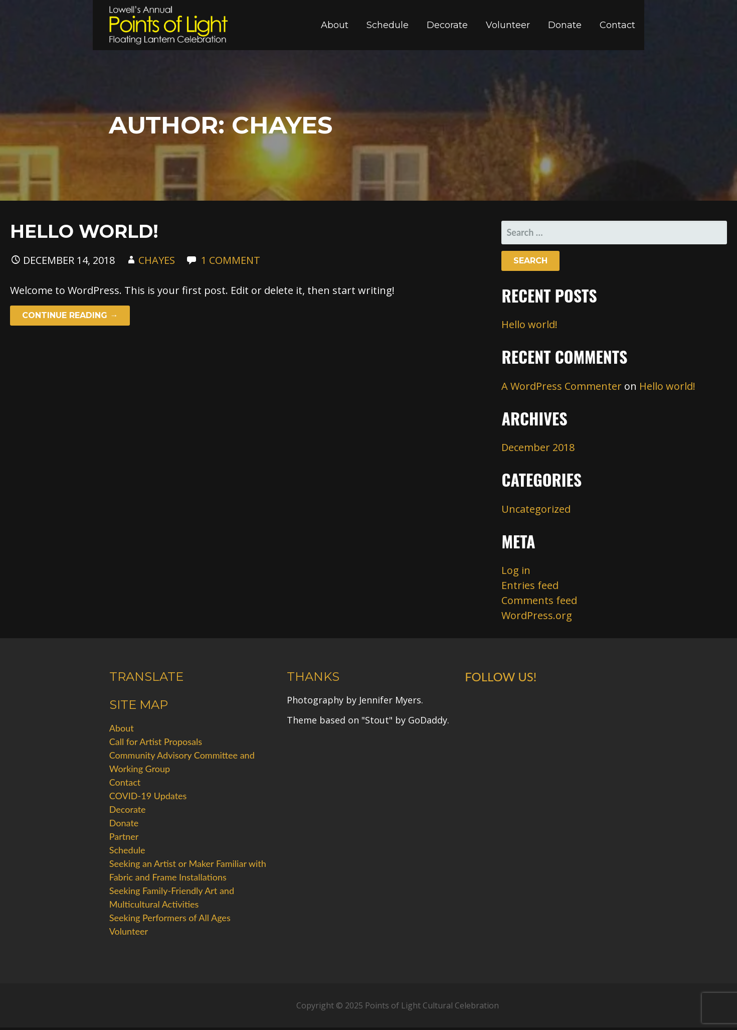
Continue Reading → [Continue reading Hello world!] (70, 315)
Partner (124, 836)
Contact (617, 25)
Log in (515, 570)
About (334, 25)
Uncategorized (536, 509)
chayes (156, 260)
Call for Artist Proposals (155, 741)
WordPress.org (536, 615)
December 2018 (538, 447)
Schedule (387, 25)
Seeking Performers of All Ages (170, 917)
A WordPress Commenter (561, 386)
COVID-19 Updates (148, 795)
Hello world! (84, 231)
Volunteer (508, 25)
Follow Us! (500, 676)
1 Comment (230, 260)
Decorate (447, 25)
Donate (565, 25)
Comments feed (539, 600)
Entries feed (530, 585)
